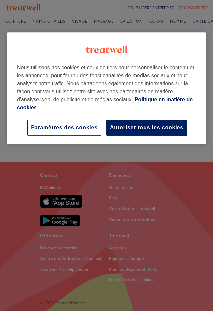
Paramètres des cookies (64, 127)
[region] (106, 88)
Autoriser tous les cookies (146, 127)
